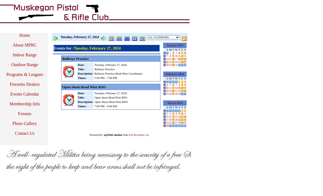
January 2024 (174, 45)
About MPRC (25, 45)
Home (24, 35)
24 (176, 62)
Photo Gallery (25, 123)
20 (185, 59)
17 (176, 59)
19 (182, 59)
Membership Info (25, 104)
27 (185, 62)
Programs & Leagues (24, 74)
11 (179, 56)
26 (182, 62)
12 (182, 56)
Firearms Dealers (25, 84)
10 (176, 56)
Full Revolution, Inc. (139, 135)
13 (185, 56)
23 (173, 62)
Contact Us (25, 133)
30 (173, 65)
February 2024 (175, 74)
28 (167, 65)
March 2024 (175, 103)
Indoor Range (25, 55)
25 (179, 62)
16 (173, 59)
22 (170, 62)
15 (170, 59)
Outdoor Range (24, 64)
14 (167, 59)
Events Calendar (24, 94)
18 (179, 59)
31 (176, 65)
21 (167, 62)
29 (170, 65)
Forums (24, 113)
